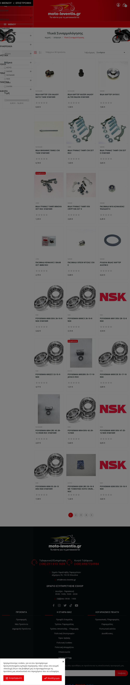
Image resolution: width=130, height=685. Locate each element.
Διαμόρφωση (13, 678)
